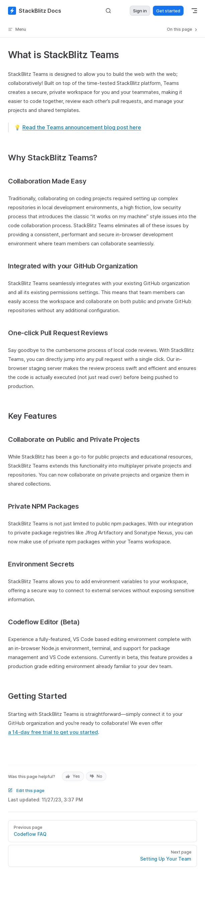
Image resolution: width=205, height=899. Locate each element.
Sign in (140, 10)
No (96, 776)
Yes (73, 776)
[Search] (108, 11)
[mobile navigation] (194, 10)
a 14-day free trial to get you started (53, 732)
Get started (168, 10)
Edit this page (26, 790)
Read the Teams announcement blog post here (81, 127)
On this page (182, 29)
